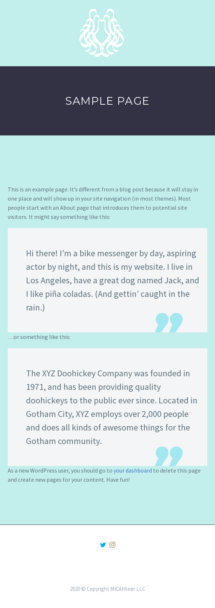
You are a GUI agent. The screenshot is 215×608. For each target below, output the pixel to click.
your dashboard (133, 470)
